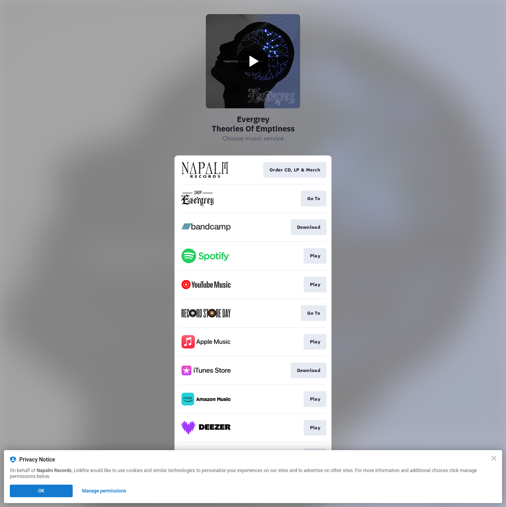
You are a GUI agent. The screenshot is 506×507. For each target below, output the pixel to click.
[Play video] (253, 61)
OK (41, 491)
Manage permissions (104, 491)
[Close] (494, 458)
